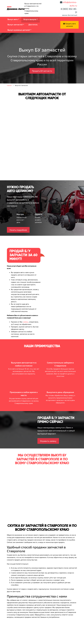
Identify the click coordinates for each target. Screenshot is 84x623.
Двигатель (33, 24)
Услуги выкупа (29, 19)
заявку (25, 322)
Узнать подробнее (18, 230)
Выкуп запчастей (15, 24)
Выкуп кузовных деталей (19, 30)
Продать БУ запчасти (42, 71)
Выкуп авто (13, 19)
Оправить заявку (48, 441)
